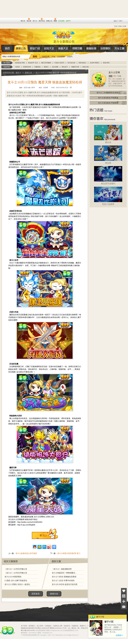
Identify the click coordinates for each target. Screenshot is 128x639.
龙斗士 (64, 34)
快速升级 (45, 57)
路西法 (46, 67)
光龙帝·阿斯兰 (94, 63)
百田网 (14, 20)
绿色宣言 (67, 626)
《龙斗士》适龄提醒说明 (62, 569)
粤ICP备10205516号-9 (28, 630)
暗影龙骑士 (82, 63)
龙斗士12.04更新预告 (13, 577)
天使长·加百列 (59, 63)
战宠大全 (49, 48)
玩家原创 (105, 48)
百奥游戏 (5, 20)
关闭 (124, 617)
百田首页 (35, 594)
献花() (43, 535)
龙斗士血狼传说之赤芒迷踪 (26, 553)
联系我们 (32, 626)
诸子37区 (109, 621)
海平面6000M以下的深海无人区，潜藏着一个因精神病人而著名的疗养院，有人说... (113, 628)
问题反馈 (75, 626)
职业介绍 (35, 48)
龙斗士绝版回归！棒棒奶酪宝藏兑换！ (65, 573)
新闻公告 (28, 73)
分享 (124, 601)
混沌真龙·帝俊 (20, 63)
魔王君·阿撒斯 (46, 63)
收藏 (124, 26)
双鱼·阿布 (106, 63)
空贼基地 (37, 67)
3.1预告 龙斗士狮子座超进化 (15, 580)
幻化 (53, 57)
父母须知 (48, 626)
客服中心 (83, 626)
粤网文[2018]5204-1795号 (58, 628)
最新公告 (21, 48)
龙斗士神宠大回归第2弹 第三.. (69, 553)
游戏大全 (54, 594)
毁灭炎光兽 (71, 63)
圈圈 (110, 76)
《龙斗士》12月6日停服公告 (15, 569)
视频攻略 (77, 48)
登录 (115, 21)
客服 (120, 26)
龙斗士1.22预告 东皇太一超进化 (17, 584)
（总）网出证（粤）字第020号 (77, 628)
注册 (120, 21)
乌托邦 (17, 67)
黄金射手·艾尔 (33, 63)
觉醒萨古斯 (75, 67)
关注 (124, 596)
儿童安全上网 (57, 626)
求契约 (69, 57)
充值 (115, 26)
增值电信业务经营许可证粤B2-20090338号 (35, 628)
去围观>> (119, 635)
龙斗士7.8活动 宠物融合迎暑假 (64, 577)
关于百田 (24, 626)
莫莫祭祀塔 (27, 67)
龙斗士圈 (119, 46)
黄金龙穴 (65, 67)
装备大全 (63, 48)
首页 (1, 48)
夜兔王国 (85, 67)
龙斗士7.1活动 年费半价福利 (63, 580)
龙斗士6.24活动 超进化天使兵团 (64, 584)
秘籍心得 (91, 48)
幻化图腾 (61, 57)
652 (114, 76)
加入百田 (40, 626)
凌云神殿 (55, 67)
